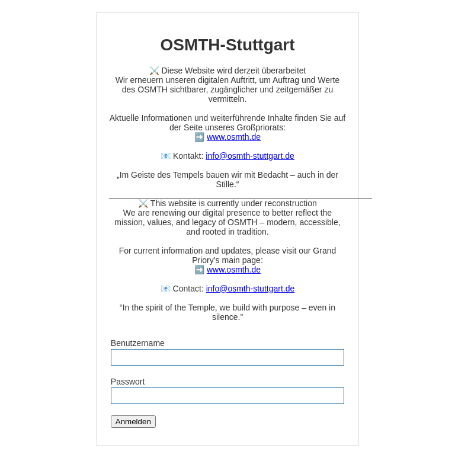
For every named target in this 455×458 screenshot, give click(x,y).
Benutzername (138, 343)
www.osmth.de (234, 137)
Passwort (128, 381)
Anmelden (133, 421)
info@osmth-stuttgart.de (250, 156)
